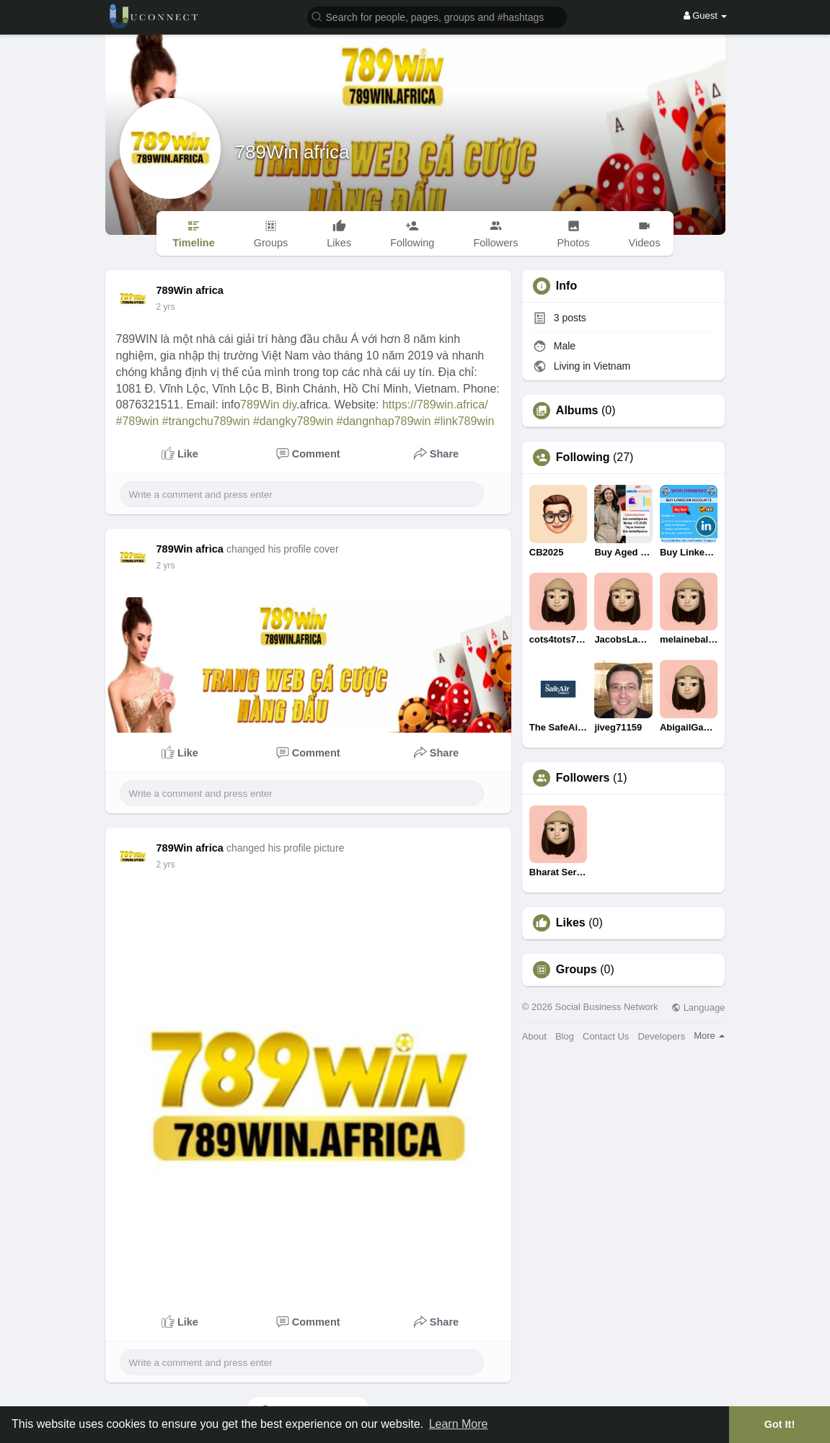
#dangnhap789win (384, 421)
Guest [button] (706, 15)
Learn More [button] (458, 1424)
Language (698, 1007)
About (534, 1036)
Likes (571, 923)
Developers (661, 1036)
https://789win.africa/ (435, 404)
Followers (583, 778)
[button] (437, 16)
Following (583, 457)
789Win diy (268, 404)
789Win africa (292, 152)
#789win (137, 421)
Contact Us (606, 1036)
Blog (564, 1036)
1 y (162, 307)
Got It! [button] (779, 1424)
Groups (576, 969)
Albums (577, 410)
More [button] (709, 1035)
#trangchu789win (206, 421)
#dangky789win (293, 421)
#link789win (464, 421)
